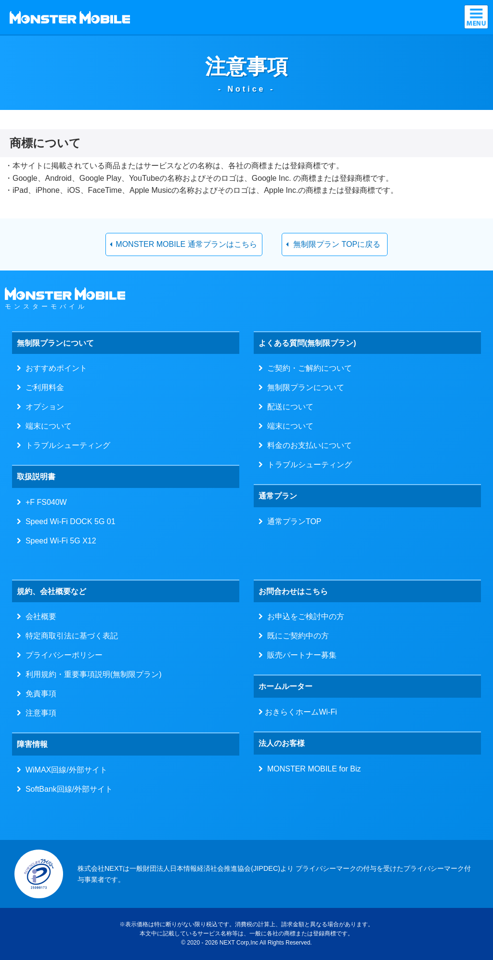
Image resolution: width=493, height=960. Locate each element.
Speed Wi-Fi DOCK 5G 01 (68, 521)
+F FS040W (44, 502)
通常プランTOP (292, 521)
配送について (288, 407)
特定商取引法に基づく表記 (69, 636)
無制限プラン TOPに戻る (336, 244)
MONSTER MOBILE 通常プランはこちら (186, 244)
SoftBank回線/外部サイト (67, 789)
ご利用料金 (42, 387)
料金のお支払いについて (307, 445)
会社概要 (38, 616)
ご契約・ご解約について (307, 368)
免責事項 (38, 694)
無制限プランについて (303, 387)
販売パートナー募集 (300, 655)
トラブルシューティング (65, 445)
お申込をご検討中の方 (303, 616)
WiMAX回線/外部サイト (64, 770)
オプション (42, 407)
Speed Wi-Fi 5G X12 (58, 541)
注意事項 (38, 713)
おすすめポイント (54, 368)
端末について (46, 426)
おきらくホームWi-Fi (300, 712)
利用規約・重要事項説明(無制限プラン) (91, 674)
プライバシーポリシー (62, 655)
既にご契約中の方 (296, 636)
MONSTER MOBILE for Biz (312, 769)
